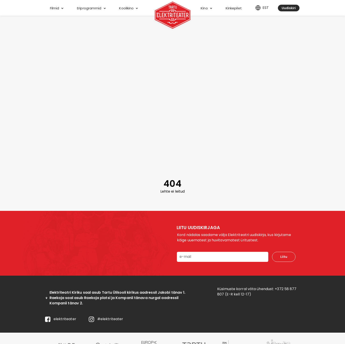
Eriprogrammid (91, 8)
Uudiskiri (289, 8)
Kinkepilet (234, 8)
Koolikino (128, 8)
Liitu (283, 256)
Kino (206, 8)
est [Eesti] (262, 7)
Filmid (57, 8)
